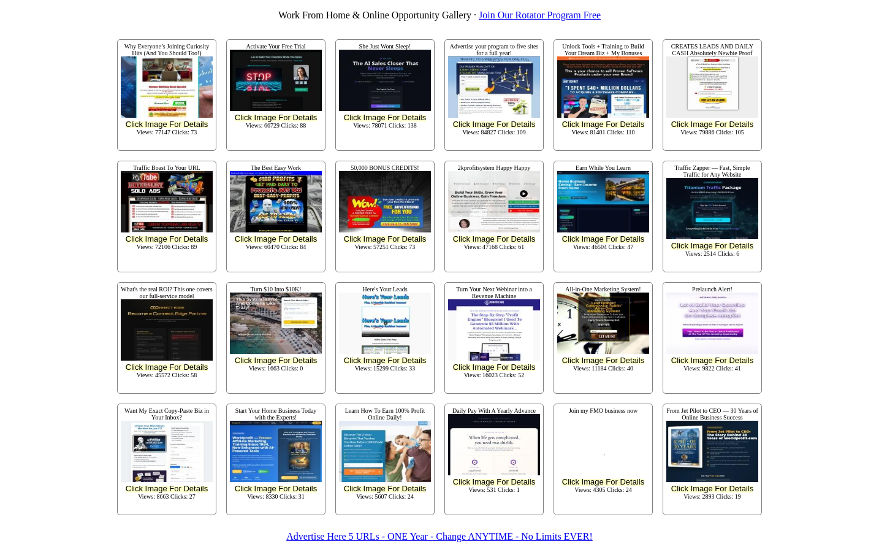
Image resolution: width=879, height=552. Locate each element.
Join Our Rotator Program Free (540, 15)
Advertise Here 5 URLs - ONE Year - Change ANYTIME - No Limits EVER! (439, 536)
